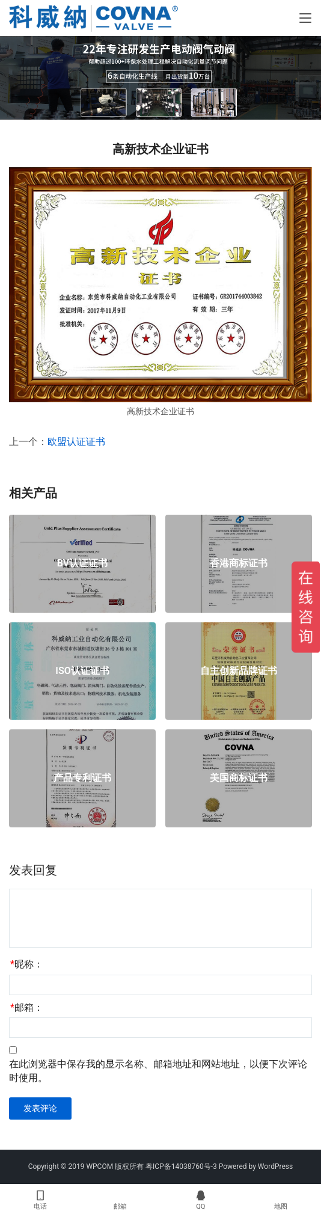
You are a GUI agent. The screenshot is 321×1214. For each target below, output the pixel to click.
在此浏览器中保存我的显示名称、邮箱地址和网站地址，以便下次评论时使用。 (158, 1071)
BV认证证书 (82, 563)
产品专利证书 (82, 778)
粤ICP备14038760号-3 (181, 1166)
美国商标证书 (239, 778)
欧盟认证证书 (76, 441)
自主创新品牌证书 (238, 671)
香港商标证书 (239, 563)
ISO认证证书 (82, 671)
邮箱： (26, 1007)
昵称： (26, 964)
